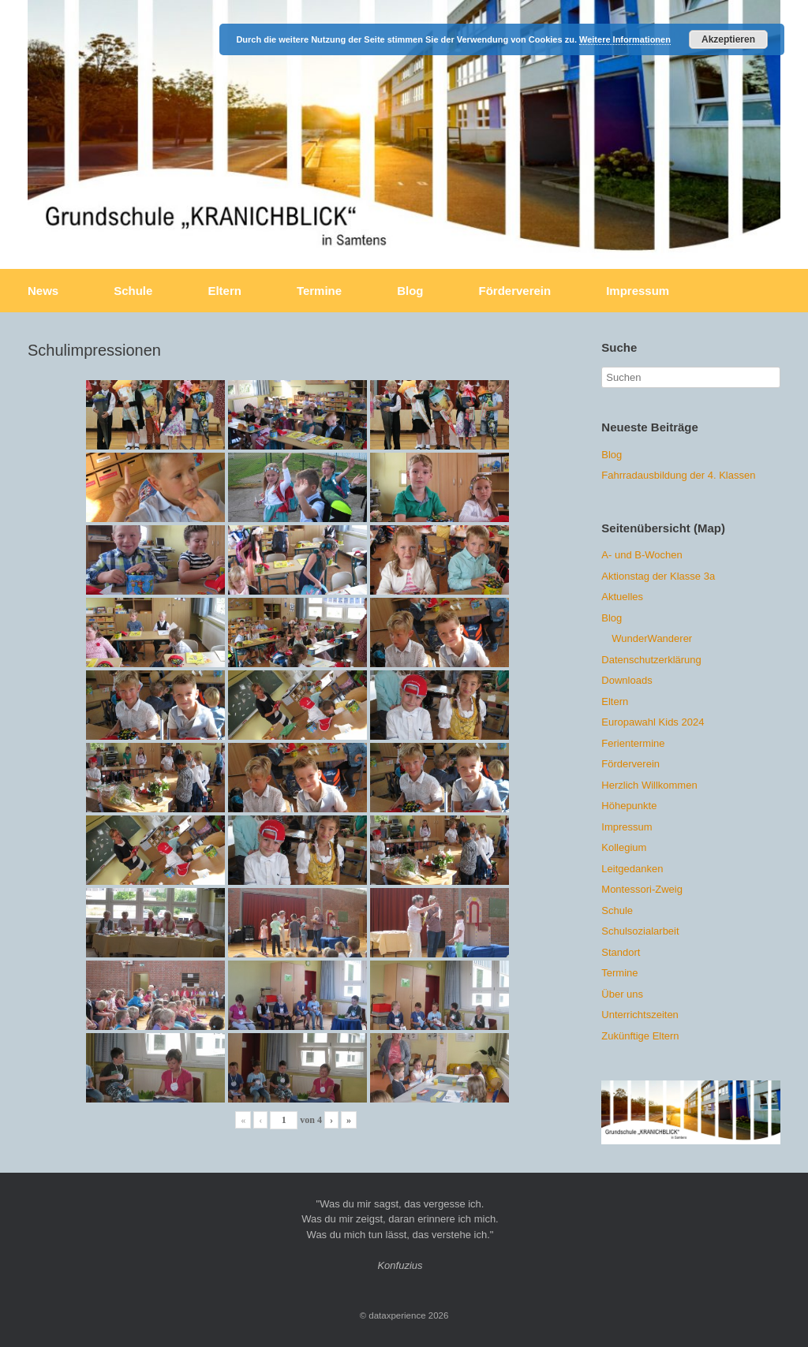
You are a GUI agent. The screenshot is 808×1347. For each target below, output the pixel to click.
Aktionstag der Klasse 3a (658, 576)
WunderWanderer (652, 638)
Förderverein (514, 290)
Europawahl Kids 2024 (652, 722)
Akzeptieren (728, 39)
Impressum (637, 290)
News (43, 290)
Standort (620, 952)
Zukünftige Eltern (640, 1036)
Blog (410, 290)
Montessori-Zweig (642, 889)
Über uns (622, 994)
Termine (319, 290)
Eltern (224, 290)
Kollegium (623, 847)
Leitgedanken (632, 869)
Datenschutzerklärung (651, 660)
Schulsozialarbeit (640, 931)
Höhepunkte (628, 806)
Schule (133, 290)
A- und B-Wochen (641, 555)
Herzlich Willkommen (649, 785)
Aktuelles (622, 597)
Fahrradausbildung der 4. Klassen (678, 475)
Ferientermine (632, 743)
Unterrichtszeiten (640, 1015)
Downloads (626, 680)
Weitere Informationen (625, 39)
